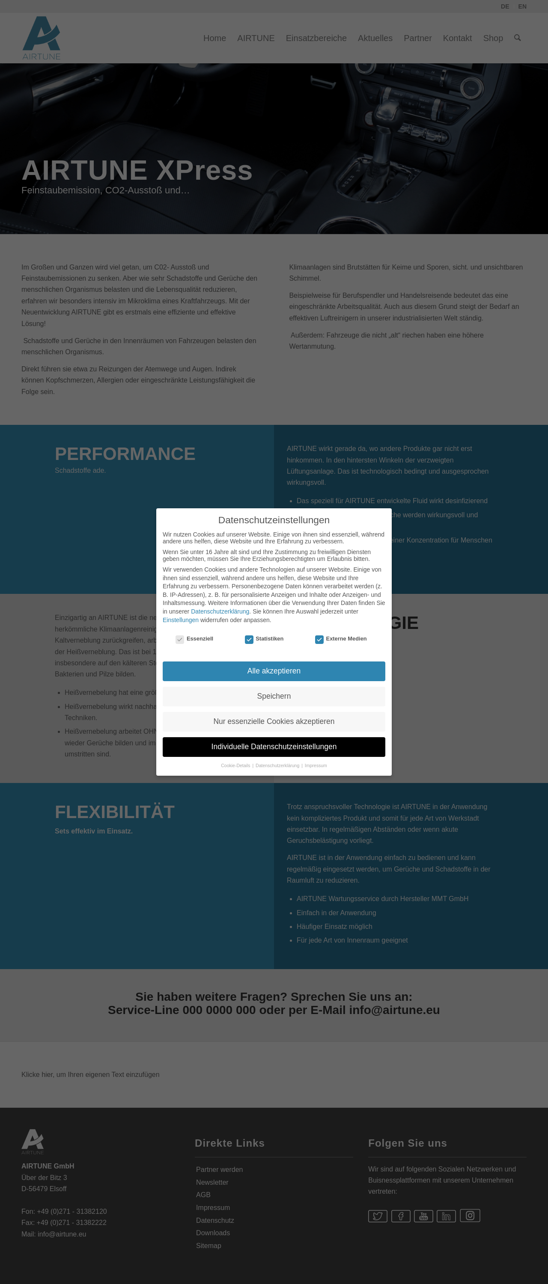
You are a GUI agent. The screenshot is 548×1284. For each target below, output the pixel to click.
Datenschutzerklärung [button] (278, 758)
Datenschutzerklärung (220, 605)
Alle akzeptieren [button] (274, 664)
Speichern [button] (274, 689)
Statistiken (264, 632)
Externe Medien (341, 632)
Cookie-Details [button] (236, 758)
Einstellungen (181, 613)
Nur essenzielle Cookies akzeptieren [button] (273, 715)
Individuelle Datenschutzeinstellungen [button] (274, 740)
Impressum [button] (316, 758)
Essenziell (194, 632)
